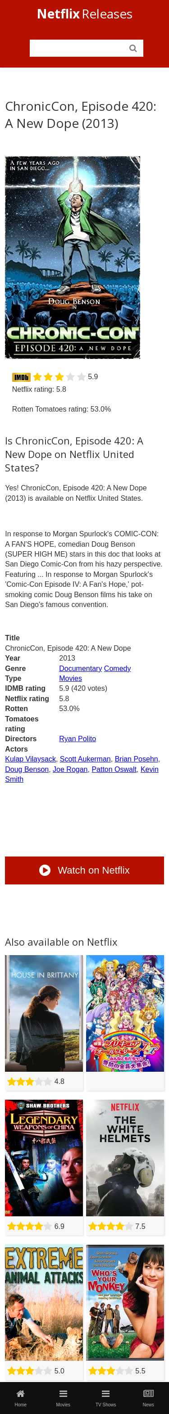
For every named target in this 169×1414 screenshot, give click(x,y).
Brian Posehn (136, 759)
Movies (70, 678)
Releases (84, 13)
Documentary (80, 668)
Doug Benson (27, 769)
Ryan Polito (77, 739)
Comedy (117, 668)
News (148, 1398)
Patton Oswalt (114, 769)
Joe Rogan (70, 769)
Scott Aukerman (85, 759)
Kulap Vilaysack (30, 759)
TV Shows (106, 1398)
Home (20, 1398)
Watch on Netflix (84, 870)
